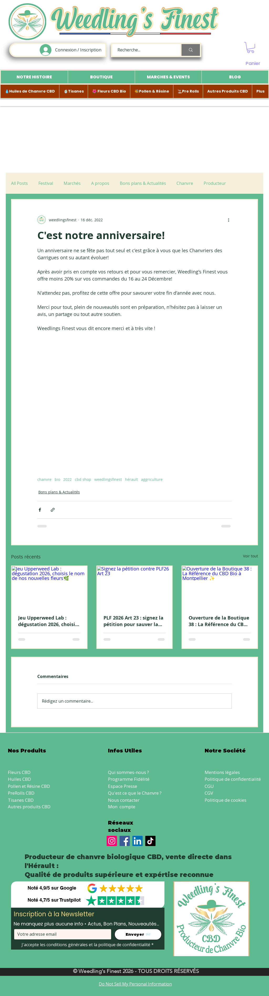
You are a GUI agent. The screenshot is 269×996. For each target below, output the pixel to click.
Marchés (72, 183)
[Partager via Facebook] (39, 509)
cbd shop (83, 479)
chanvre (44, 479)
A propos (100, 183)
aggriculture (152, 479)
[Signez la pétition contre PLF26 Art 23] (134, 587)
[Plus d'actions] (228, 220)
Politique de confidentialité (233, 779)
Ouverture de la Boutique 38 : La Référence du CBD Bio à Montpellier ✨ (219, 621)
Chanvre (185, 183)
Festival (45, 183)
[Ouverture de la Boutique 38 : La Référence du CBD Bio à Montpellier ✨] (219, 587)
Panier (253, 63)
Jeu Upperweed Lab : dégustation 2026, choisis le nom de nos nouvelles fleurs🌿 (47, 621)
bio (57, 479)
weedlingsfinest (108, 479)
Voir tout (250, 555)
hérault (131, 479)
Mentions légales (222, 772)
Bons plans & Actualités (143, 183)
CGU (209, 786)
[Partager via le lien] (52, 509)
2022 (67, 479)
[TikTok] (150, 841)
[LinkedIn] (137, 841)
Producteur (215, 183)
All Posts (19, 183)
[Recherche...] (143, 50)
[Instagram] (112, 841)
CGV (209, 793)
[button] (250, 47)
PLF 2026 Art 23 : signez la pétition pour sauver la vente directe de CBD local (133, 621)
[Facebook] (125, 841)
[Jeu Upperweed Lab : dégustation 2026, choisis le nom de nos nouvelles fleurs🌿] (49, 587)
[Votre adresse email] (61, 934)
